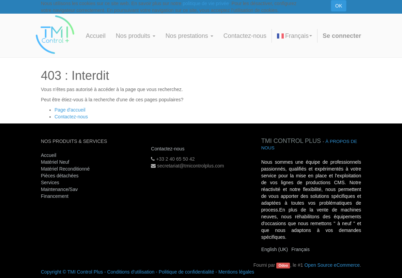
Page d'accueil (70, 110)
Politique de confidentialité (186, 272)
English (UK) (274, 249)
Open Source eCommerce (332, 265)
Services (51, 182)
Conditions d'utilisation (130, 272)
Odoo (283, 265)
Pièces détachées (60, 175)
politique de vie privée (206, 3)
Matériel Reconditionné (65, 169)
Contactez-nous (71, 116)
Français (294, 35)
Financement (54, 196)
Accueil (48, 155)
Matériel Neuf (55, 162)
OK (338, 6)
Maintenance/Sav (59, 189)
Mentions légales (236, 272)
